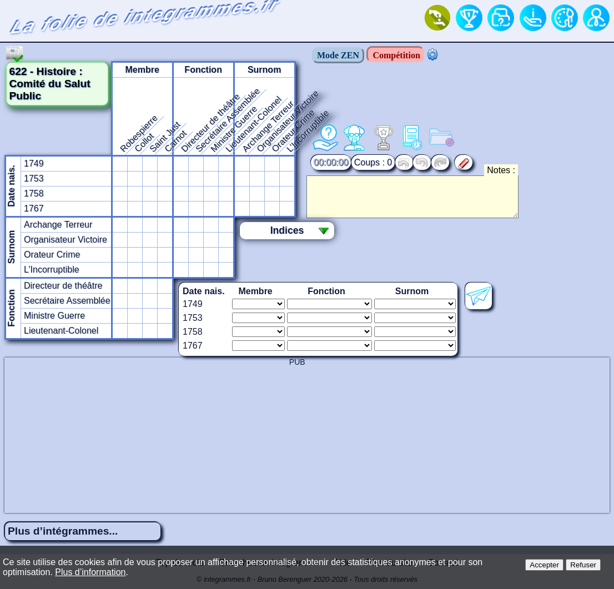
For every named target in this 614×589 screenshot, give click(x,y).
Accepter (544, 565)
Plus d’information (90, 572)
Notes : (501, 170)
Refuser (583, 565)
